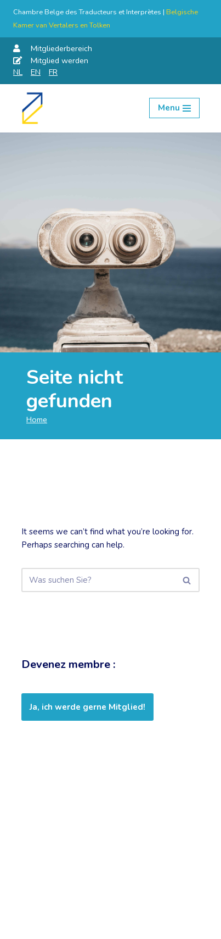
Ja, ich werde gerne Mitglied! (87, 707)
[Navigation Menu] (174, 108)
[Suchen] (98, 580)
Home (36, 419)
